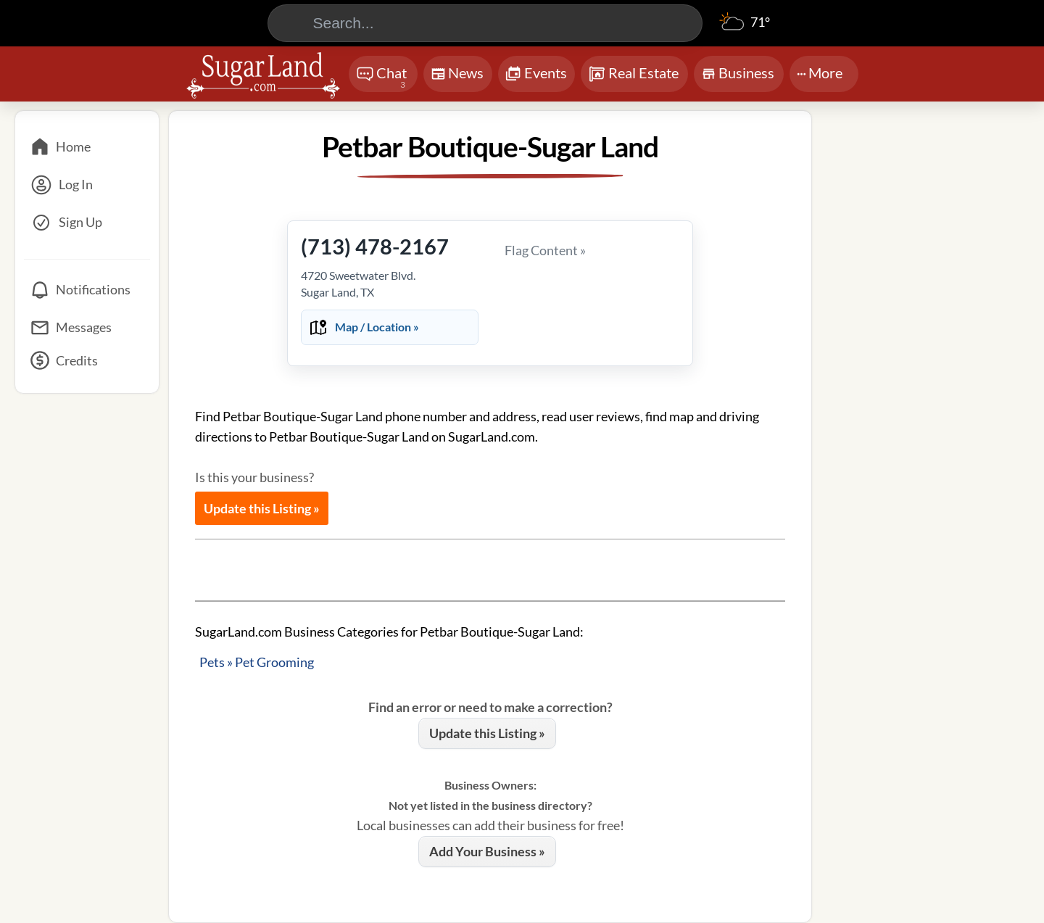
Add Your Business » (487, 851)
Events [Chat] (536, 74)
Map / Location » (377, 327)
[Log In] (87, 185)
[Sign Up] (87, 222)
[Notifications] (87, 290)
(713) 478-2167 (375, 246)
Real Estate (633, 74)
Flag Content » (545, 250)
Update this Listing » (262, 508)
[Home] (87, 147)
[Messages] (87, 328)
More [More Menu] (819, 72)
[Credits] (87, 365)
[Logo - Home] (263, 75)
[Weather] (744, 29)
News (457, 76)
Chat (381, 78)
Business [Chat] (737, 77)
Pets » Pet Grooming (256, 662)
